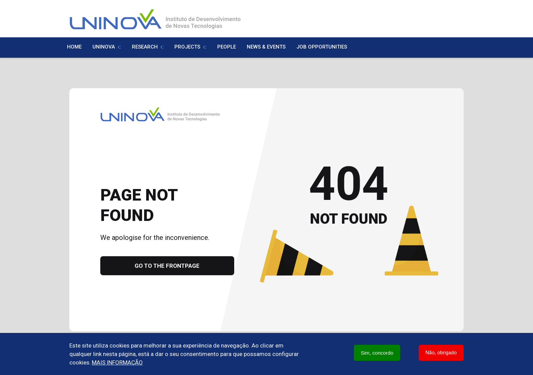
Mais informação (117, 362)
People (226, 47)
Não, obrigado (441, 353)
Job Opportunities (321, 47)
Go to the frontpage (167, 265)
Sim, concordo (377, 353)
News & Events (266, 47)
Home (74, 47)
